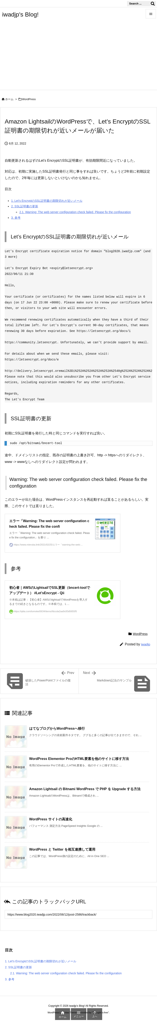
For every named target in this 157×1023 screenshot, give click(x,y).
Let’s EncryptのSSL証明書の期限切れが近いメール (46, 200)
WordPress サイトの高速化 (50, 819)
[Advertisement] (78, 58)
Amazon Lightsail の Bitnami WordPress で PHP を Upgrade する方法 (85, 789)
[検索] (153, 3)
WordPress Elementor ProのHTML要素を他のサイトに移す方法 (79, 759)
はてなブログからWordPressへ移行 (57, 728)
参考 (16, 217)
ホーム (9, 99)
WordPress (29, 99)
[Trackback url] (78, 914)
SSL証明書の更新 (24, 206)
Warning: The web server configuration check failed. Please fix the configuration (75, 212)
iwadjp (145, 644)
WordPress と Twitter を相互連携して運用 (62, 849)
